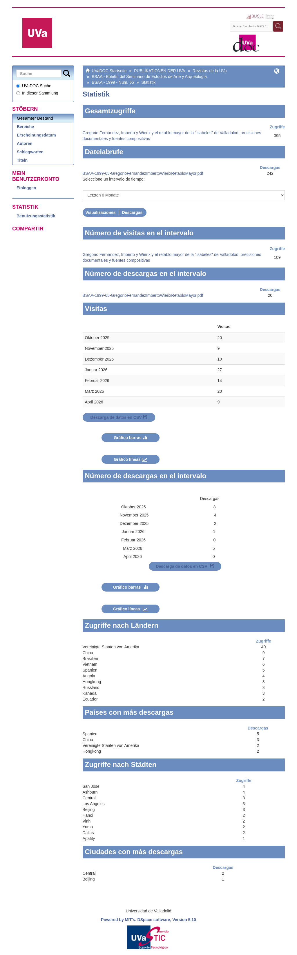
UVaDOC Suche (33, 85)
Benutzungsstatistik (36, 216)
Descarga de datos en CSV (118, 417)
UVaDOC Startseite (109, 70)
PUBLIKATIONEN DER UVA (159, 70)
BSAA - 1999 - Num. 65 (113, 82)
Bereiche (25, 126)
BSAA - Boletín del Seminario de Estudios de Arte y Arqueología (149, 76)
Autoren (24, 143)
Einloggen (26, 187)
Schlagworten (30, 152)
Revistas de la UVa (210, 70)
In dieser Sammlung (37, 93)
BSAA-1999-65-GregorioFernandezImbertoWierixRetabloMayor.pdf (143, 173)
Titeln (22, 160)
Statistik (148, 82)
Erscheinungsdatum (36, 135)
